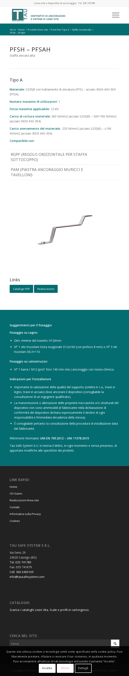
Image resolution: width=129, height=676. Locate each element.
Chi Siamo (16, 493)
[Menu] (113, 15)
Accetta (47, 668)
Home (13, 487)
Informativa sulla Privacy (25, 514)
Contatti (15, 507)
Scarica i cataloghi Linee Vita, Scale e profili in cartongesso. (49, 610)
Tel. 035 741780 (86, 3)
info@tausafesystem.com (27, 577)
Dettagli (83, 668)
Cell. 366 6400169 (22, 572)
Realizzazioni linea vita (24, 500)
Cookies (15, 521)
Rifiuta (65, 668)
